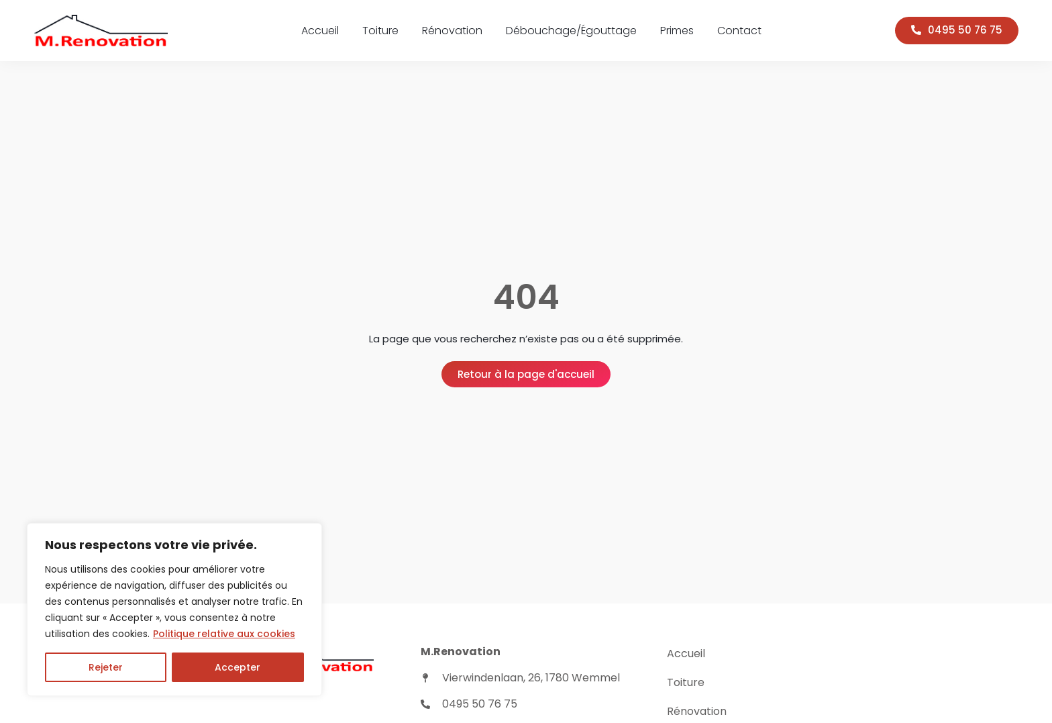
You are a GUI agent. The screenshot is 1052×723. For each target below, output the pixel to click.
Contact (739, 30)
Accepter (237, 667)
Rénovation (452, 30)
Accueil (320, 30)
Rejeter (106, 667)
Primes (677, 30)
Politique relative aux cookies (224, 633)
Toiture (380, 30)
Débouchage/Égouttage (571, 30)
